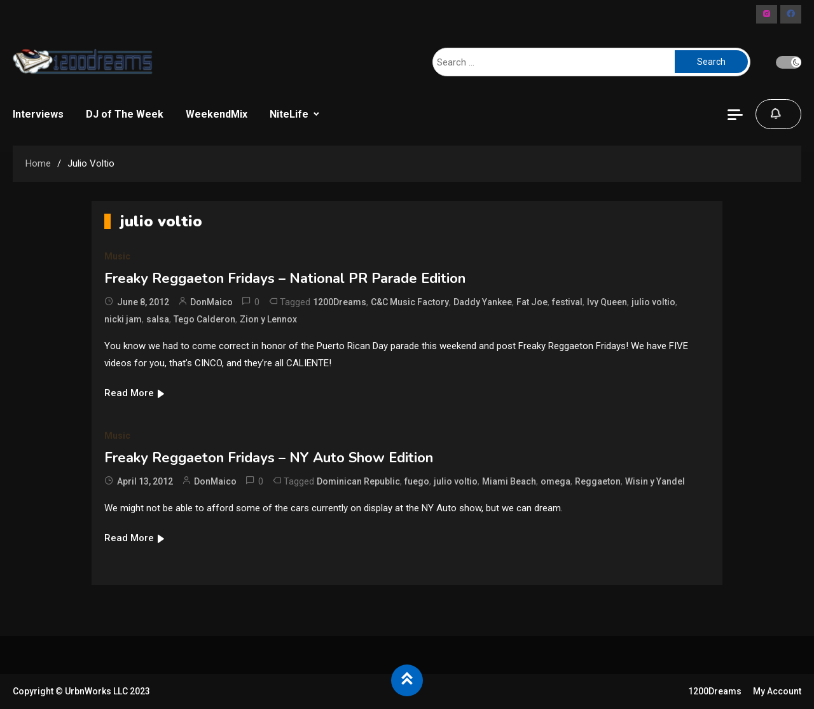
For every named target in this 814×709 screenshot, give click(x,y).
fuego (416, 481)
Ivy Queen (607, 302)
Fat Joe (532, 302)
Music (117, 256)
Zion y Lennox (268, 319)
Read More (135, 393)
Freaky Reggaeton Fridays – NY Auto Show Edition (268, 457)
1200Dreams (339, 302)
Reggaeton (598, 481)
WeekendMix (216, 114)
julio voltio (653, 302)
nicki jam (123, 319)
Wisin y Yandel (655, 481)
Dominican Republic (358, 481)
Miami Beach (509, 481)
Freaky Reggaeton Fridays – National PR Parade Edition (285, 278)
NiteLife (289, 114)
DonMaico (211, 302)
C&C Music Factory (410, 302)
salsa (157, 319)
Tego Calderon (204, 319)
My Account (777, 691)
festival (567, 302)
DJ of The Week (124, 114)
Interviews (38, 114)
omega (555, 481)
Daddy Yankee (482, 302)
